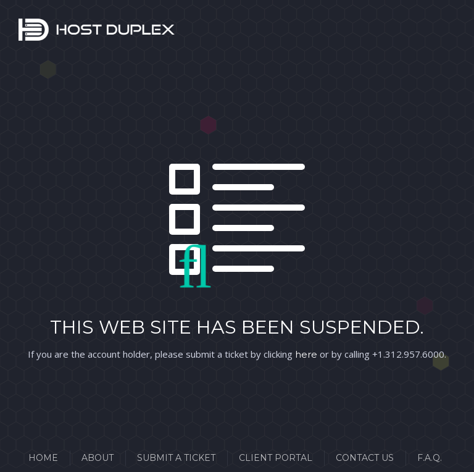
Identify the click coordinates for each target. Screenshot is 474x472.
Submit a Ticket (176, 457)
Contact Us (365, 457)
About (97, 457)
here (306, 354)
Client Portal (275, 457)
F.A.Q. (429, 457)
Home (43, 457)
